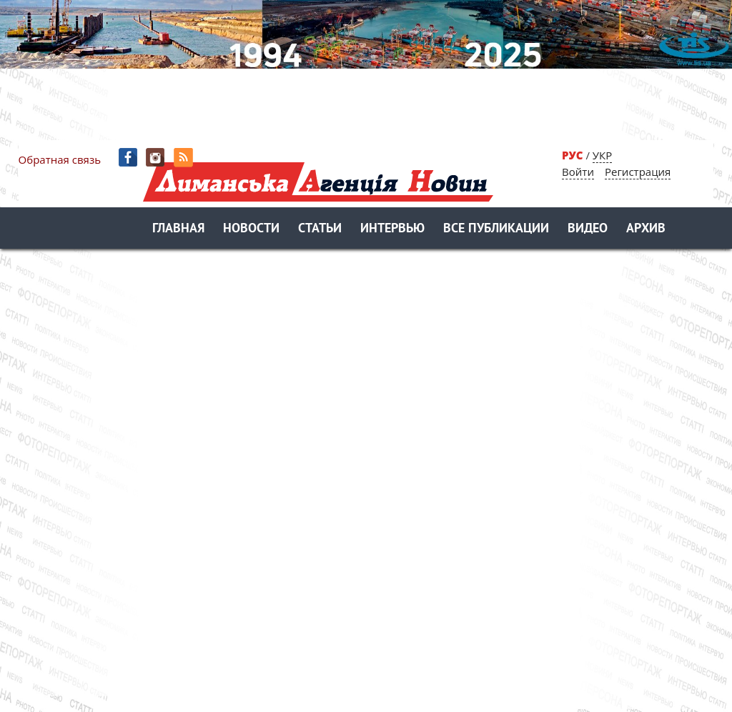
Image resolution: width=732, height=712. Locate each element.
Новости (251, 229)
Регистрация (638, 171)
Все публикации (496, 229)
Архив (646, 229)
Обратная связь (60, 159)
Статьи (320, 229)
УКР (602, 155)
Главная (178, 229)
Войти (578, 171)
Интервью (392, 229)
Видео (588, 229)
